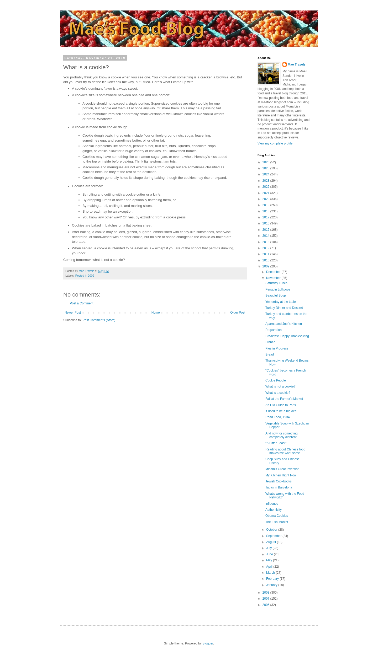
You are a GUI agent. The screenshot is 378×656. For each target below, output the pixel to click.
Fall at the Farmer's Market (284, 399)
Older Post (237, 312)
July (269, 548)
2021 (266, 193)
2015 (266, 230)
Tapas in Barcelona (278, 487)
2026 (266, 162)
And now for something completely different (281, 435)
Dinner (270, 342)
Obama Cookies (276, 516)
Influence (271, 504)
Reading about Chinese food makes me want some (285, 451)
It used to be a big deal (281, 411)
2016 (266, 223)
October (272, 529)
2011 (266, 254)
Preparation (273, 330)
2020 (266, 199)
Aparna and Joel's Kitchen (283, 324)
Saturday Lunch (276, 283)
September (274, 536)
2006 (266, 605)
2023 (266, 180)
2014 (266, 236)
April (269, 566)
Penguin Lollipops (277, 289)
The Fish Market (276, 522)
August (271, 542)
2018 (266, 211)
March (271, 572)
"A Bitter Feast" (276, 443)
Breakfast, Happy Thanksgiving (287, 336)
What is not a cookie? (280, 386)
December (274, 272)
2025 (266, 168)
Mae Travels (297, 64)
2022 (266, 187)
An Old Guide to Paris (280, 405)
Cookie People (275, 380)
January (272, 585)
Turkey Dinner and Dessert (284, 308)
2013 (266, 242)
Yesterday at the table (280, 302)
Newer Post (73, 312)
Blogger (207, 643)
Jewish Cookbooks (278, 481)
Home (155, 312)
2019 (266, 205)
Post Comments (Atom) (98, 320)
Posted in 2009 (84, 275)
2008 (266, 592)
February (273, 578)
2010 (266, 260)
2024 (266, 174)
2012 (266, 248)
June (270, 554)
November (274, 278)
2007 (266, 598)
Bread (269, 354)
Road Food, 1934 (277, 417)
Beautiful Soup (275, 295)
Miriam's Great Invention (282, 469)
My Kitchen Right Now (280, 475)
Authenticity (273, 510)
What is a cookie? (277, 393)
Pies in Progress (276, 348)
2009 (266, 266)
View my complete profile (275, 143)
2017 (266, 217)
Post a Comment (81, 303)
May (269, 560)
